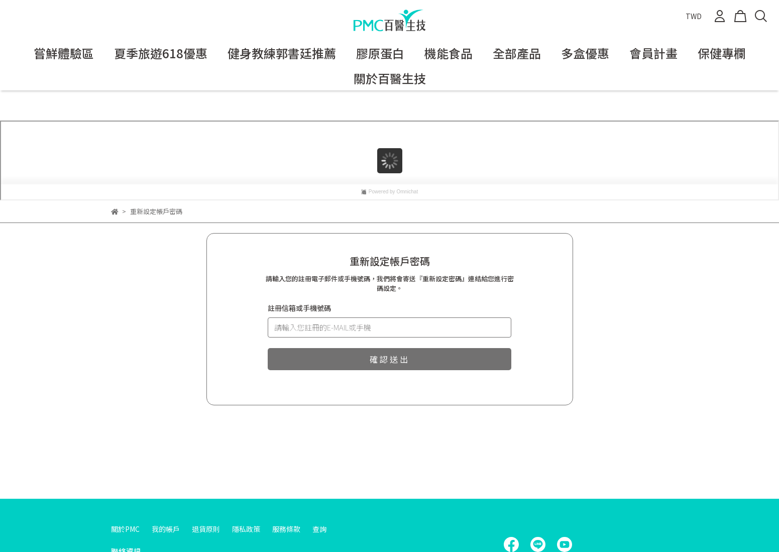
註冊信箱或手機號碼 (299, 308)
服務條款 (286, 529)
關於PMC (125, 529)
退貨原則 (206, 529)
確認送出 (390, 359)
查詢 (319, 529)
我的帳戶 (166, 529)
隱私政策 (246, 529)
